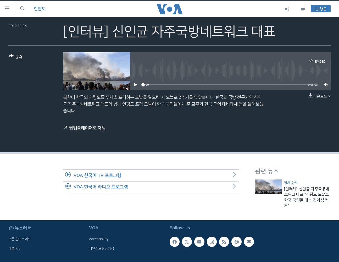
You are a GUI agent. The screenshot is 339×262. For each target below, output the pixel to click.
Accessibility (99, 239)
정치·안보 (291, 183)
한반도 (40, 9)
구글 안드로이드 (19, 239)
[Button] (16, 57)
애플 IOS (14, 248)
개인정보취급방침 (101, 248)
